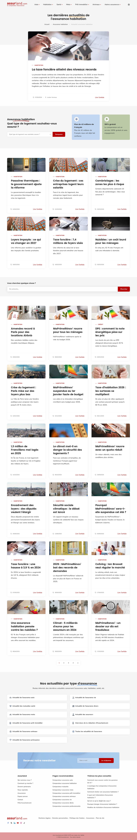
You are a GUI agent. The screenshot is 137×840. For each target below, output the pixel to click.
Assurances (22, 793)
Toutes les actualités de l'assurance (87, 731)
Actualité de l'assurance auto (22, 697)
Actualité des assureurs (82, 714)
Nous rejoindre (23, 790)
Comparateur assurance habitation (65, 783)
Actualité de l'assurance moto (22, 714)
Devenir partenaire (24, 786)
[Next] (77, 662)
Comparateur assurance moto (63, 790)
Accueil (46, 24)
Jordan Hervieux (52, 97)
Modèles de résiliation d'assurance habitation (103, 807)
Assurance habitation (60, 24)
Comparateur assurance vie (62, 799)
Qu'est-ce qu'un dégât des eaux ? (99, 801)
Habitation (47, 4)
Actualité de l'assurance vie (84, 697)
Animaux (96, 4)
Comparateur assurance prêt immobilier (66, 793)
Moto (68, 4)
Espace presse (23, 796)
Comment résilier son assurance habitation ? (103, 792)
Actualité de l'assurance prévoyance (25, 740)
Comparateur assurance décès (63, 803)
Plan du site (100, 818)
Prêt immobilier (81, 4)
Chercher (123, 289)
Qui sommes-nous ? (24, 780)
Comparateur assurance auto (63, 780)
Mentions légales (45, 818)
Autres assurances (112, 4)
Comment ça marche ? (25, 783)
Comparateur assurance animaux (64, 796)
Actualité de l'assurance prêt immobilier (26, 723)
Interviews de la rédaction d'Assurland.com (90, 723)
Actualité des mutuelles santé (22, 706)
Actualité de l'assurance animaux (23, 731)
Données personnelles (60, 818)
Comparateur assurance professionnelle (66, 806)
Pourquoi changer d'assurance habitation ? (102, 804)
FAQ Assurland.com (24, 803)
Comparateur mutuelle (60, 786)
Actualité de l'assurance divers (85, 706)
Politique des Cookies (77, 818)
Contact (20, 799)
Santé (59, 4)
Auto (36, 4)
